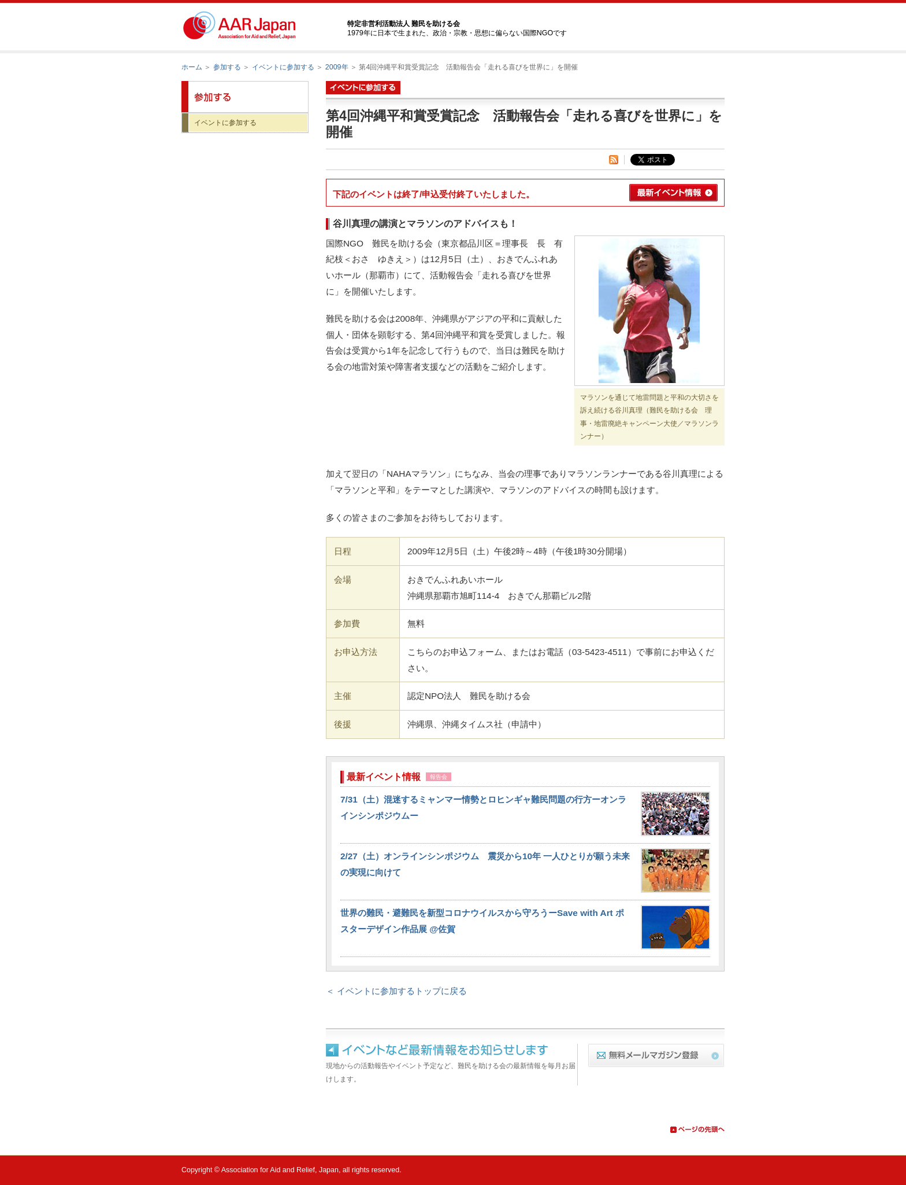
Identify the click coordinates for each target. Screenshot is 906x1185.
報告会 (438, 777)
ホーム (191, 67)
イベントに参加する (283, 67)
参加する (227, 67)
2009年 (336, 67)
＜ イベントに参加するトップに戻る (396, 991)
